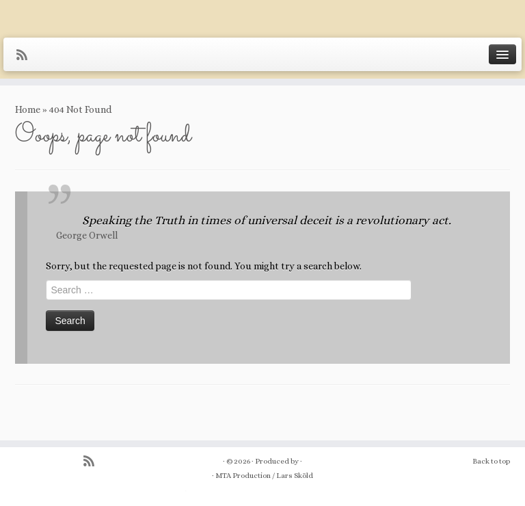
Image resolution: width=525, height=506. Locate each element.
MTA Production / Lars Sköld (264, 475)
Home (27, 109)
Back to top (491, 461)
